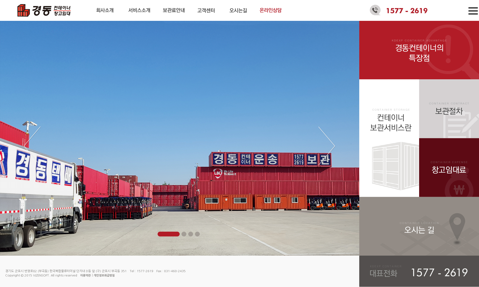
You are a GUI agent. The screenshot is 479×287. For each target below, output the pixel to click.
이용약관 (85, 275)
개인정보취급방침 (104, 275)
